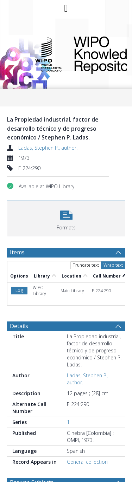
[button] (66, 218)
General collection (87, 461)
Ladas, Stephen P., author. (47, 147)
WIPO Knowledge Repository (94, 54)
